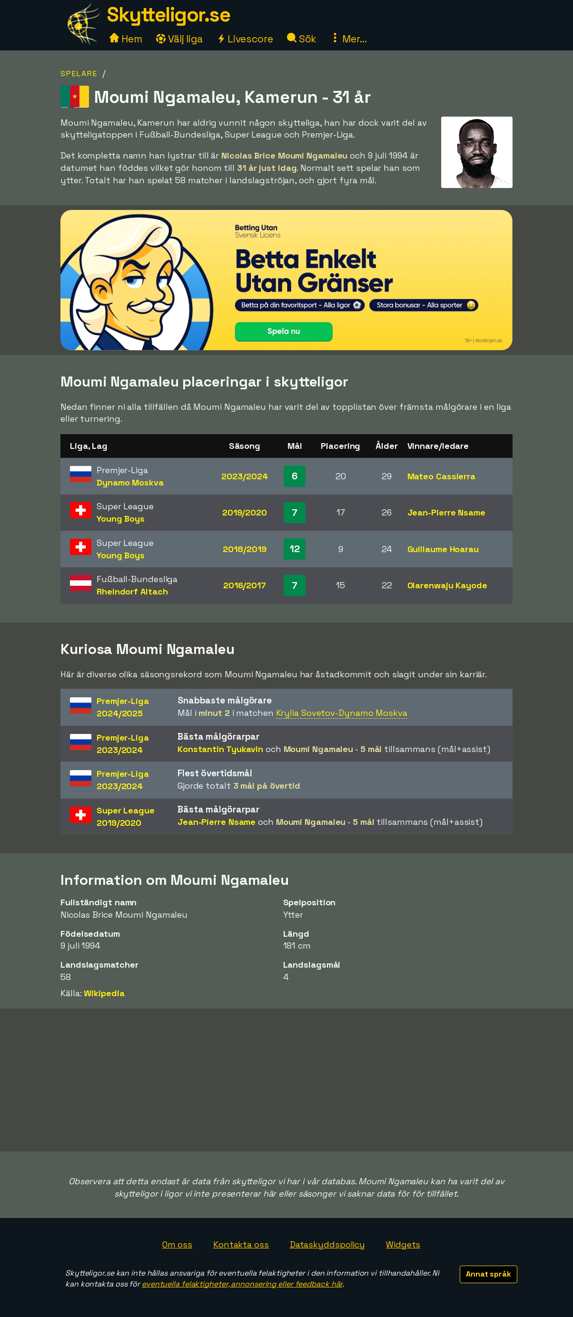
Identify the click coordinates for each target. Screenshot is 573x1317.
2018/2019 (244, 549)
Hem (125, 38)
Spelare (79, 74)
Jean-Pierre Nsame (446, 512)
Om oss (177, 1244)
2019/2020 (244, 512)
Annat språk (488, 1274)
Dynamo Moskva (130, 482)
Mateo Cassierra (441, 476)
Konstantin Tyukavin (220, 748)
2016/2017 (244, 585)
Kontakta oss (241, 1244)
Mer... (348, 38)
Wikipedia (104, 993)
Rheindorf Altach (132, 591)
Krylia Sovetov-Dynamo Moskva (341, 712)
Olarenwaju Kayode (447, 585)
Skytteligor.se (168, 14)
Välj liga (179, 38)
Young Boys (121, 518)
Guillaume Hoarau (443, 549)
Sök (302, 38)
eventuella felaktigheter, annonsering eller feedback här (242, 1284)
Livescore (245, 38)
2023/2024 (244, 476)
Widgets (403, 1244)
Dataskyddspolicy (327, 1244)
